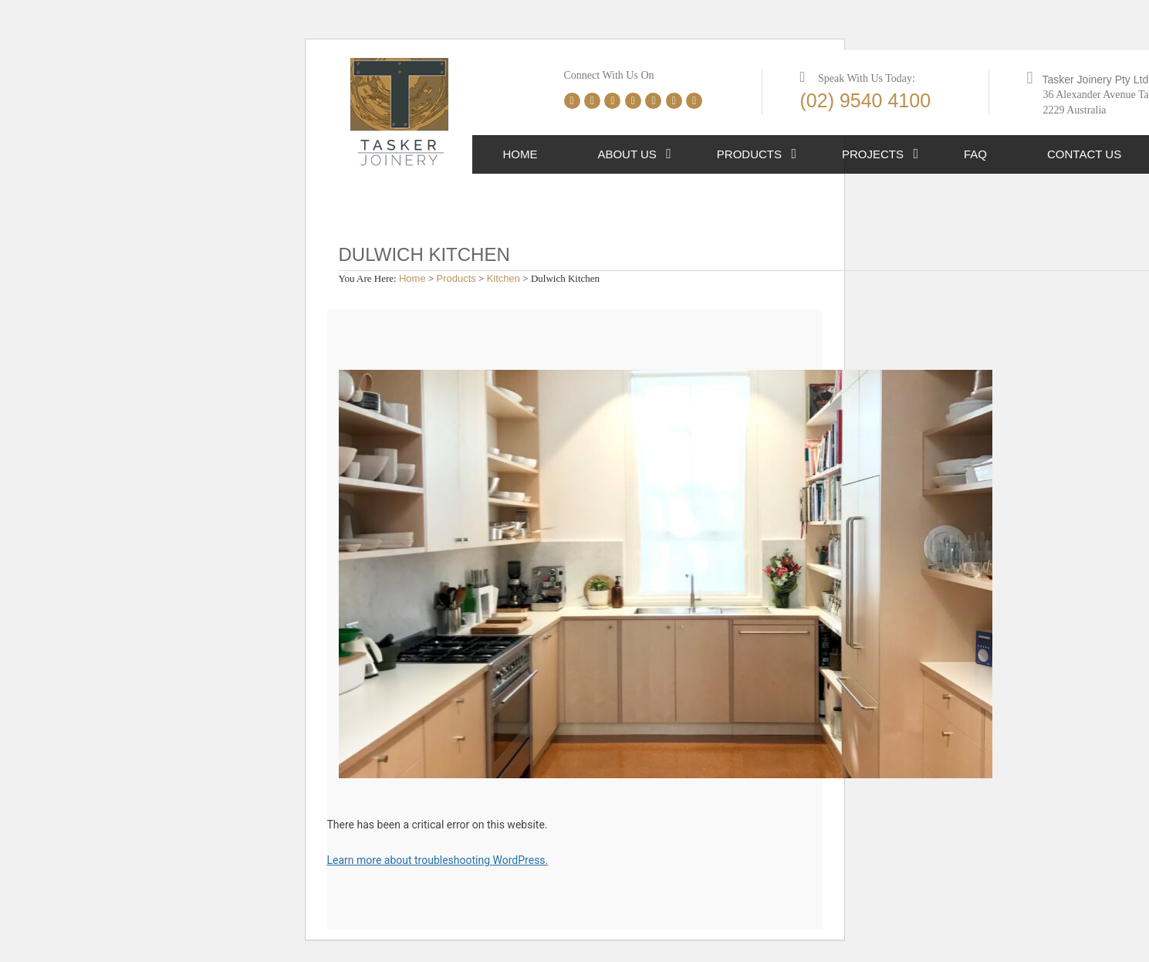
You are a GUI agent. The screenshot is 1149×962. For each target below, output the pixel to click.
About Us (626, 154)
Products (749, 154)
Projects (873, 154)
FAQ (975, 154)
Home (519, 154)
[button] (668, 154)
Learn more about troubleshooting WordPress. (438, 860)
